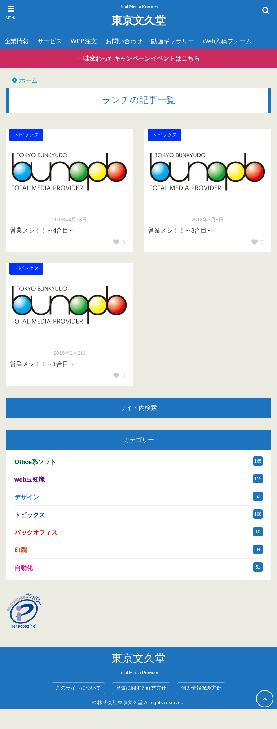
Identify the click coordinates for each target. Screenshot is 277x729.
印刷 (20, 550)
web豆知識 (29, 479)
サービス (50, 41)
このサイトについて (78, 688)
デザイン (26, 497)
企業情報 (16, 41)
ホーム (25, 80)
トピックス (26, 135)
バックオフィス (35, 532)
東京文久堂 (138, 20)
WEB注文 (84, 41)
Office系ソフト (35, 462)
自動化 (23, 568)
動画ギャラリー (172, 41)
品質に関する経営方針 (141, 688)
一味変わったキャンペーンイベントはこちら (138, 58)
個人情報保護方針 (201, 688)
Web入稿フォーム (227, 41)
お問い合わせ (124, 41)
